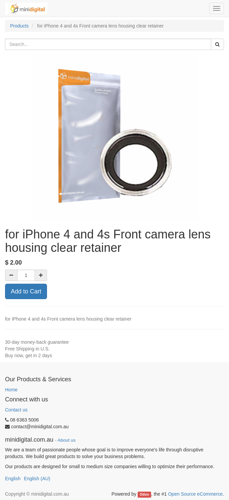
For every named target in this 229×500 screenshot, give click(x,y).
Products (19, 26)
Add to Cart (26, 291)
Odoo (144, 494)
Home (11, 389)
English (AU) (37, 478)
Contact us (16, 409)
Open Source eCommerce (195, 494)
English (12, 478)
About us (67, 440)
